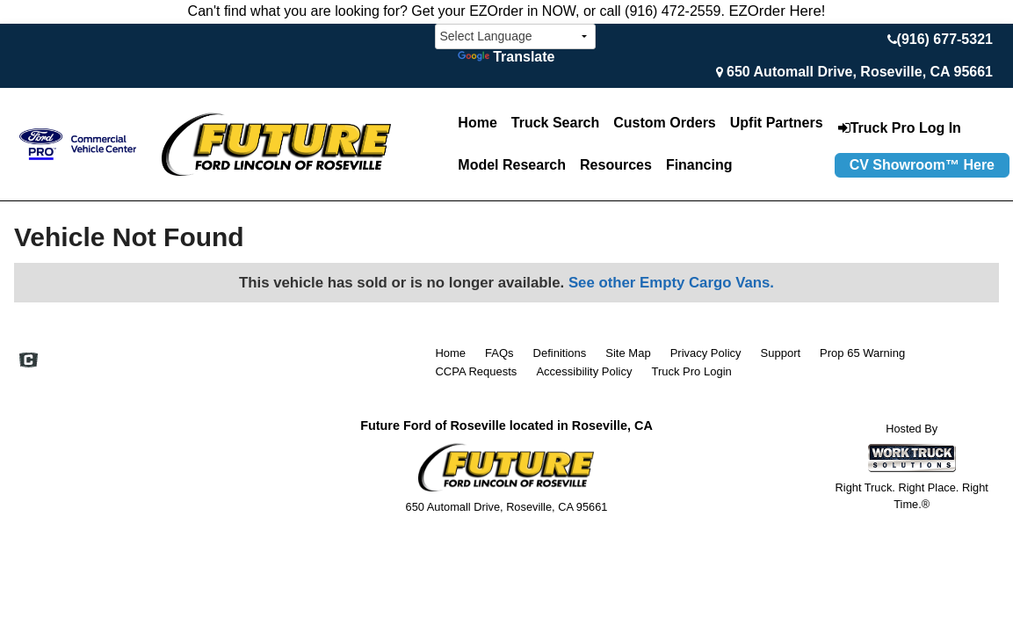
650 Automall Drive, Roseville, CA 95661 (860, 71)
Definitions (560, 353)
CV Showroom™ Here (922, 164)
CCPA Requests (476, 371)
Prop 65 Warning (862, 353)
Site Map (627, 353)
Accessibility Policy (584, 371)
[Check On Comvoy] (28, 361)
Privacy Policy (706, 353)
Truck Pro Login (691, 371)
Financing (699, 164)
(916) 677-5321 (945, 39)
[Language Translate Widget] (515, 36)
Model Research (512, 164)
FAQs (499, 353)
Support (781, 353)
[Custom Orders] (664, 123)
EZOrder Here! (776, 11)
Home (477, 122)
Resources (616, 164)
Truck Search (555, 122)
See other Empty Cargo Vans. (671, 282)
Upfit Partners (776, 122)
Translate (506, 56)
